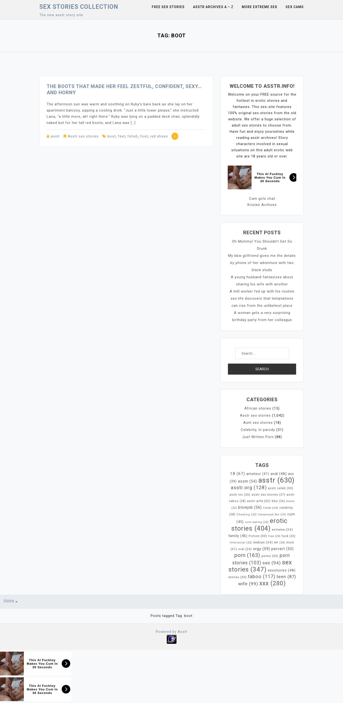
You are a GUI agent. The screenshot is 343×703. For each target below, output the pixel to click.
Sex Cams (295, 7)
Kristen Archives (262, 205)
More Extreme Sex (259, 7)
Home (9, 600)
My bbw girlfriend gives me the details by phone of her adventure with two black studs (262, 263)
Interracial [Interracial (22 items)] (241, 542)
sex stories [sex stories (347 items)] (260, 566)
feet (121, 136)
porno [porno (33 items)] (270, 556)
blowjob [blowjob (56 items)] (250, 507)
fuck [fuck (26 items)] (289, 536)
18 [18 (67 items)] (237, 473)
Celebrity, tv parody (258, 430)
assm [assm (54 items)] (247, 481)
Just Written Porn (258, 437)
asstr (55, 136)
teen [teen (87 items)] (286, 576)
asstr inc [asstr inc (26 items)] (239, 494)
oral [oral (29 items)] (245, 549)
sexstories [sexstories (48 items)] (282, 570)
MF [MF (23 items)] (279, 542)
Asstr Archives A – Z (213, 7)
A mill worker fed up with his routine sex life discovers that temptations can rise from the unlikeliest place (262, 298)
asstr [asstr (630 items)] (276, 480)
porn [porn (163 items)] (247, 555)
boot (111, 136)
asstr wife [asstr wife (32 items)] (259, 501)
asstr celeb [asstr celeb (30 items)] (280, 488)
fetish (132, 136)
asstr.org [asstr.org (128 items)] (249, 487)
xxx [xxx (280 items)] (272, 583)
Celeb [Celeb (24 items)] (270, 507)
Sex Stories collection (78, 6)
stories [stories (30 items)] (237, 577)
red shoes (159, 136)
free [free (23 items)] (274, 536)
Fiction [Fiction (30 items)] (258, 536)
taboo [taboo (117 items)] (261, 576)
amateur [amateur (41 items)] (257, 474)
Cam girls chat (262, 198)
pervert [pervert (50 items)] (282, 549)
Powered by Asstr (171, 632)
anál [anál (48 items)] (279, 474)
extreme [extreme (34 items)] (282, 529)
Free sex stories (168, 7)
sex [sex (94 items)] (271, 563)
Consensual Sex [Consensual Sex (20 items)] (272, 514)
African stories (257, 408)
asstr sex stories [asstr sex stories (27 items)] (268, 494)
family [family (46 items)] (237, 536)
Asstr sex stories (83, 136)
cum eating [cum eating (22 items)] (257, 522)
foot (144, 136)
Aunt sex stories (258, 422)
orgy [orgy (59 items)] (261, 549)
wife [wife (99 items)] (248, 583)
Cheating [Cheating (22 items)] (247, 514)
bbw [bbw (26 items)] (278, 501)
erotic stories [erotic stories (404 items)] (259, 524)
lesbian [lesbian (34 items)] (263, 542)
